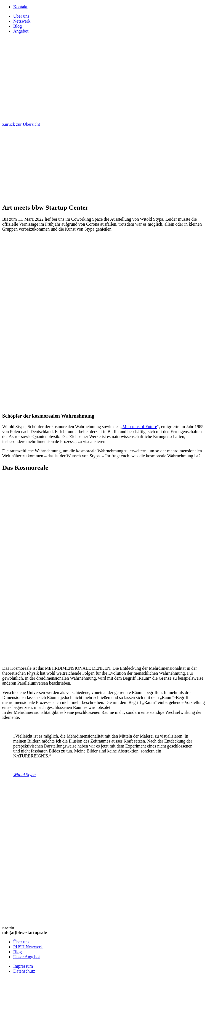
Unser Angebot (26, 956)
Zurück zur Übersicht (21, 124)
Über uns (21, 941)
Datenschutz (24, 971)
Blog (17, 951)
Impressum (23, 966)
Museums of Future (139, 426)
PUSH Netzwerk (28, 946)
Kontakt (20, 6)
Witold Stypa (24, 774)
